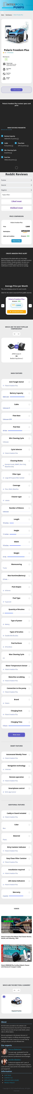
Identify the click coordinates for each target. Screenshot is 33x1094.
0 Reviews (10, 53)
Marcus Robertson (14, 1049)
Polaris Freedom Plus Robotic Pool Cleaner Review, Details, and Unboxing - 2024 (16, 937)
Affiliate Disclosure (11, 1080)
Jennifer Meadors (14, 1060)
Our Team (7, 1075)
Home (2, 15)
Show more (16, 735)
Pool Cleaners (9, 15)
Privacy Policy (9, 1083)
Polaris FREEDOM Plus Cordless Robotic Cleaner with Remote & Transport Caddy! (15, 966)
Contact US (8, 1078)
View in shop (16, 241)
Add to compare (17, 89)
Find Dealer (29, 5)
